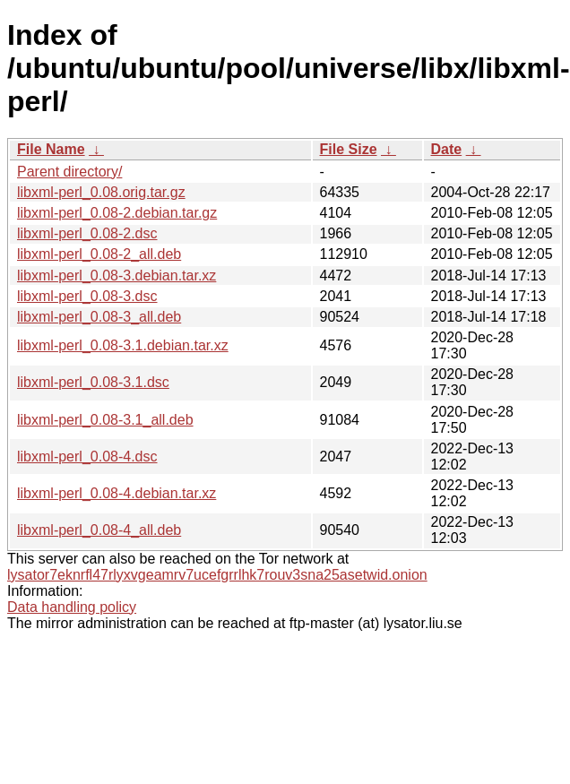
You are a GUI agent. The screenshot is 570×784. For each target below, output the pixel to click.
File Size (348, 149)
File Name (51, 149)
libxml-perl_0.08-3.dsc (87, 296)
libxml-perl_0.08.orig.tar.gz (101, 192)
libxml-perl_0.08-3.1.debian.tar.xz (123, 345)
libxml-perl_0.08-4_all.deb (99, 530)
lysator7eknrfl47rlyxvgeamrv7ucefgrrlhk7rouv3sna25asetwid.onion (217, 574)
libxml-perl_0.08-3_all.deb (99, 316)
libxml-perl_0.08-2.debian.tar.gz (117, 212)
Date (446, 149)
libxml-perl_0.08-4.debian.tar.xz (116, 493)
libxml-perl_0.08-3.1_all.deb (105, 419)
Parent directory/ (69, 171)
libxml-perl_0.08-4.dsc (87, 456)
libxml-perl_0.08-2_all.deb (99, 254)
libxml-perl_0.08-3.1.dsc (93, 382)
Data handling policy (71, 607)
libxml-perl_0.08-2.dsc (87, 233)
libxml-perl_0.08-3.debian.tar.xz (116, 275)
